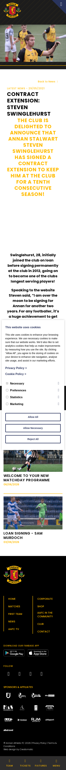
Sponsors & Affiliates (18, 687)
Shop (40, 606)
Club (40, 624)
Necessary (15, 383)
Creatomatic (26, 749)
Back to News (48, 81)
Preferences (16, 390)
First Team (15, 614)
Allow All (33, 417)
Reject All (33, 439)
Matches (14, 606)
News (11, 621)
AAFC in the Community (45, 614)
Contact (43, 631)
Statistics (14, 397)
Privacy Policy (39, 743)
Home (11, 599)
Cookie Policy (15, 374)
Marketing (14, 404)
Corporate (45, 599)
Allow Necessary (33, 428)
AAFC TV (13, 629)
